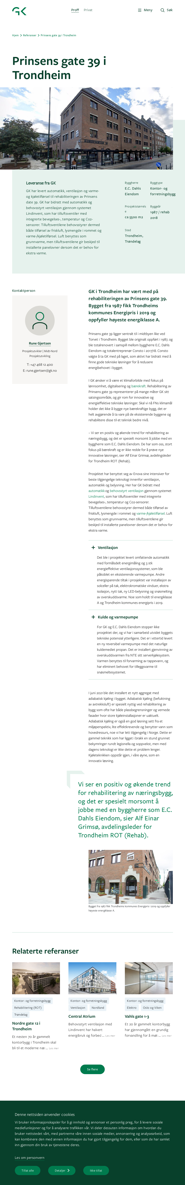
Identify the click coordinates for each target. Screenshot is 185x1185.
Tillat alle (28, 1170)
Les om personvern (30, 1157)
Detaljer (60, 1170)
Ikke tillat (96, 1170)
